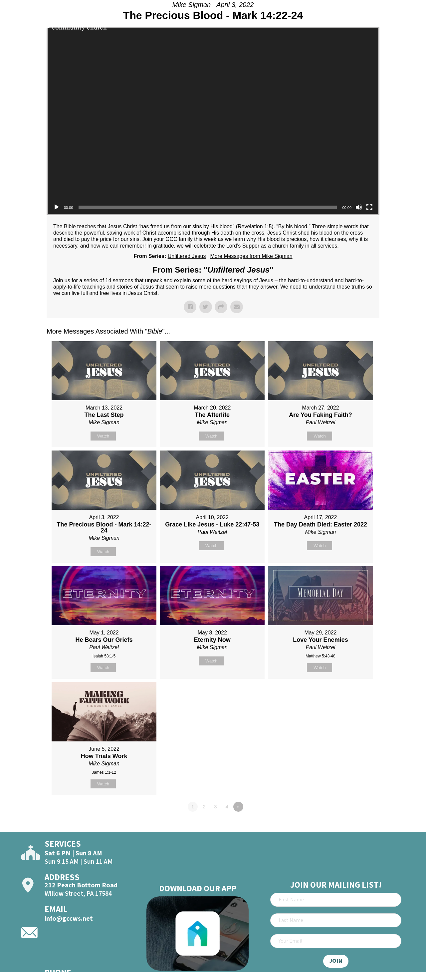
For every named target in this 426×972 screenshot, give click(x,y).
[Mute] (358, 207)
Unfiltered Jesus (187, 256)
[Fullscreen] (369, 207)
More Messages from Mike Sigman (251, 256)
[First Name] (335, 900)
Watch (103, 436)
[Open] (408, 24)
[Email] (335, 941)
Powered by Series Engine (354, 825)
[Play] (56, 207)
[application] (213, 121)
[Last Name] (335, 920)
